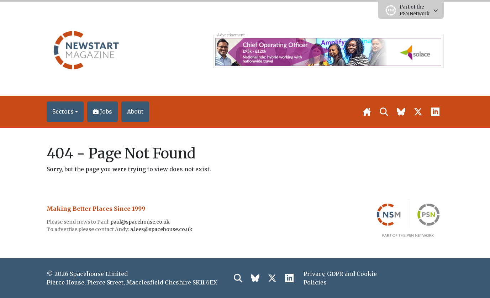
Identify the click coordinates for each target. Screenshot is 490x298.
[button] (65, 111)
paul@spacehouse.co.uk (140, 222)
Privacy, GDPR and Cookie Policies (340, 278)
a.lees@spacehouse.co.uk (162, 229)
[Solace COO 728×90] (328, 51)
